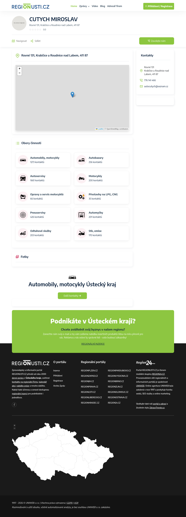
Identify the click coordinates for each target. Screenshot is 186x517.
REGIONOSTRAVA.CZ (117, 397)
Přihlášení (57, 375)
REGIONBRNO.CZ (116, 381)
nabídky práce (23, 386)
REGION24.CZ (114, 402)
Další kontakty (72, 295)
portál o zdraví (159, 404)
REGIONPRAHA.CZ (89, 386)
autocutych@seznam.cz (156, 86)
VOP (76, 502)
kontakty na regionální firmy (25, 382)
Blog (102, 6)
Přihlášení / (152, 6)
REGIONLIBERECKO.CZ (91, 397)
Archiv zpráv (59, 386)
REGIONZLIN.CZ (115, 386)
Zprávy (84, 6)
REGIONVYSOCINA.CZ (118, 376)
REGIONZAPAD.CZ (89, 376)
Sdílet (35, 40)
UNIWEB (140, 386)
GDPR (70, 502)
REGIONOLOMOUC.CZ (118, 392)
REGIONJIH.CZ (87, 381)
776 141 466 (150, 80)
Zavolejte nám (157, 40)
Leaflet (99, 129)
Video (95, 6)
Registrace (166, 6)
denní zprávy (18, 378)
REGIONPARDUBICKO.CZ (119, 370)
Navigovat (19, 40)
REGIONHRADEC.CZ (90, 402)
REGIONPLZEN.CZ (89, 370)
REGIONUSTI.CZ (88, 392)
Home (74, 6)
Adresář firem (114, 6)
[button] (72, 95)
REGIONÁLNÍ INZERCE (93, 343)
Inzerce (56, 370)
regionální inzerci (19, 393)
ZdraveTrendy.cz (157, 407)
